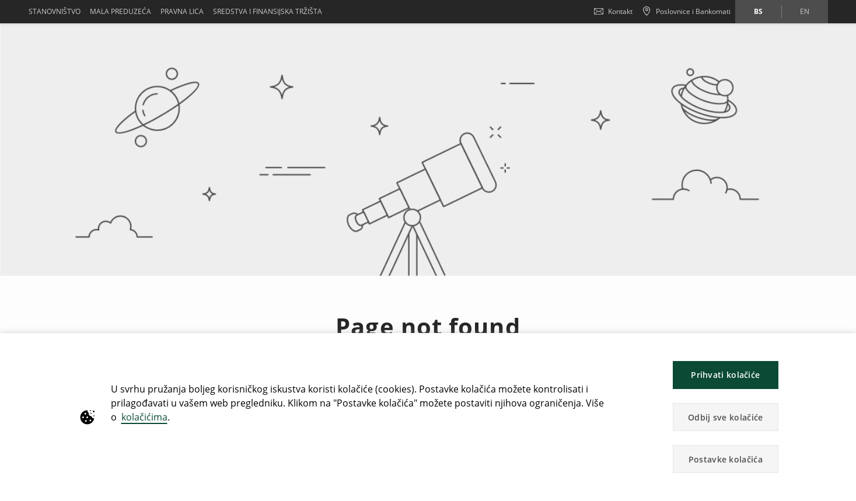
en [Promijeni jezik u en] (804, 11)
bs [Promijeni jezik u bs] (758, 11)
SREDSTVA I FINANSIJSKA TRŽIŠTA (267, 11)
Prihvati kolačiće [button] (725, 374)
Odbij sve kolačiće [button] (725, 417)
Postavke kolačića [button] (726, 459)
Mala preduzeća (120, 11)
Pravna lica (182, 11)
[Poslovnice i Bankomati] (686, 11)
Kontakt (613, 11)
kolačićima (144, 417)
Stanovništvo (55, 11)
